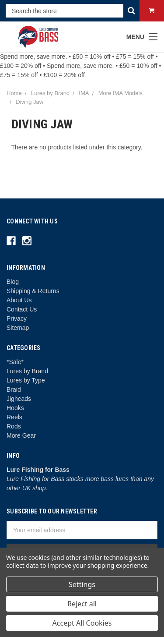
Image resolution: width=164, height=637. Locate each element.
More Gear (21, 435)
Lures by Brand (27, 371)
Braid (14, 389)
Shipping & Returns (33, 290)
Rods (14, 426)
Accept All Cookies (82, 623)
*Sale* (15, 361)
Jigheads (19, 398)
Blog (13, 281)
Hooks (15, 407)
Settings (82, 584)
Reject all (82, 604)
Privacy (17, 318)
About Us (19, 300)
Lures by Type (26, 380)
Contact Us (22, 309)
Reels (14, 417)
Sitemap (18, 327)
